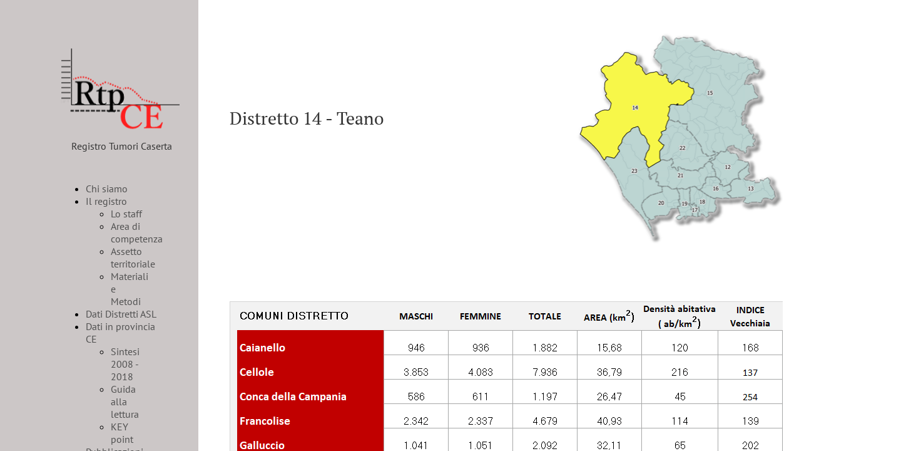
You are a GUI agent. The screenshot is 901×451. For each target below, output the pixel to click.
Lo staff (126, 213)
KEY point (122, 432)
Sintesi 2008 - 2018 (125, 364)
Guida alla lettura (125, 401)
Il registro (106, 201)
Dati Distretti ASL (121, 314)
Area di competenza (137, 232)
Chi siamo (107, 188)
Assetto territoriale (133, 257)
